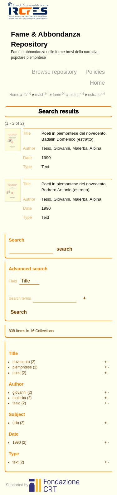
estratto (94, 94)
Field (13, 281)
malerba (19, 398)
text (15, 462)
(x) (29, 93)
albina (75, 94)
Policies (95, 72)
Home (97, 83)
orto (15, 423)
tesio (16, 403)
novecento (21, 362)
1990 (16, 442)
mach (39, 94)
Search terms (20, 298)
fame (57, 94)
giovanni (19, 392)
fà (25, 94)
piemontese (22, 367)
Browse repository (54, 72)
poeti (16, 373)
